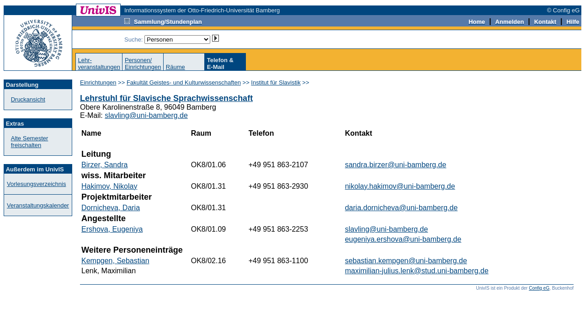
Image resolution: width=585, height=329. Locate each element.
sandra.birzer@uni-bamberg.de (396, 165)
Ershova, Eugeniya (112, 229)
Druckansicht (28, 99)
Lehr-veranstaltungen (99, 63)
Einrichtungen (98, 82)
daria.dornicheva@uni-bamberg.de (401, 208)
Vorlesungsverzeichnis (36, 183)
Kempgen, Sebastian (115, 261)
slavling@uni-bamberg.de (146, 115)
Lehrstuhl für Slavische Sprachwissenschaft (166, 98)
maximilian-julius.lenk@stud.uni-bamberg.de (417, 271)
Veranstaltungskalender (38, 205)
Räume (175, 67)
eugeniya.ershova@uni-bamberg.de (403, 239)
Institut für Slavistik (275, 82)
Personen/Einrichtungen (143, 63)
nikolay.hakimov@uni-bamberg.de (400, 186)
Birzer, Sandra (104, 165)
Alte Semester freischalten (29, 142)
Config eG (539, 288)
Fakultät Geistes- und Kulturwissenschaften (184, 82)
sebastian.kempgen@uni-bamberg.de (406, 261)
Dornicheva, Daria (110, 208)
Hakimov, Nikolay (109, 186)
